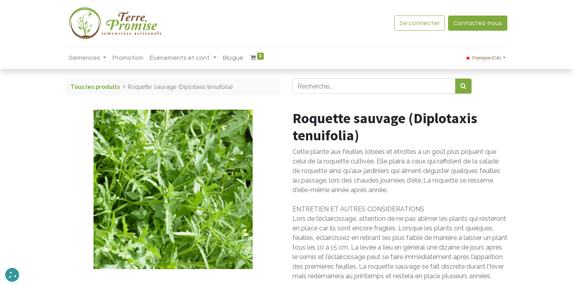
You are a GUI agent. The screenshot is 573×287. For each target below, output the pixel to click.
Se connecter (420, 23)
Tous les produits (95, 86)
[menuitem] (127, 58)
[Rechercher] (463, 86)
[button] (12, 275)
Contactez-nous (477, 23)
